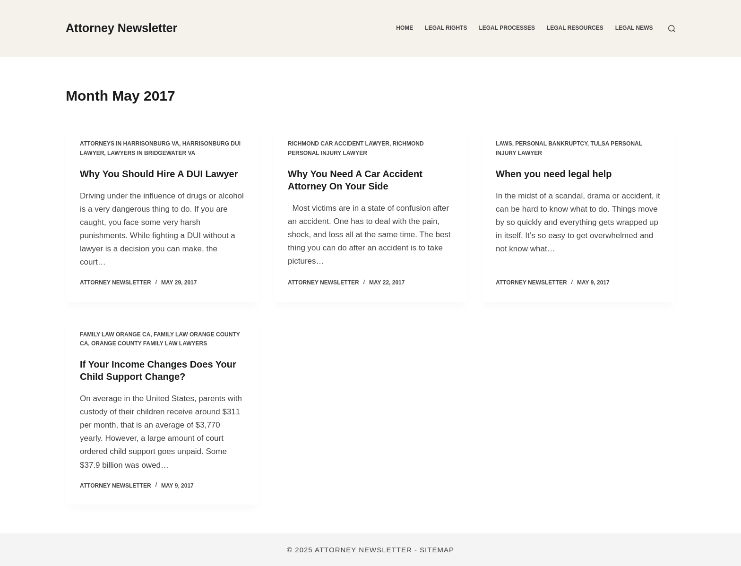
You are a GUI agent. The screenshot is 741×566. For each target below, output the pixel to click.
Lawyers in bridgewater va (151, 153)
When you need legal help (554, 174)
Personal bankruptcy (551, 143)
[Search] (671, 28)
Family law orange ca (115, 334)
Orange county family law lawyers (149, 343)
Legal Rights (446, 28)
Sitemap (437, 550)
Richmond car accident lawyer (338, 143)
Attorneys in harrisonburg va (129, 143)
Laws (504, 143)
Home (404, 28)
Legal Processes (506, 28)
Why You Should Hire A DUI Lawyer (159, 174)
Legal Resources (575, 28)
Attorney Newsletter (121, 27)
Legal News (634, 28)
